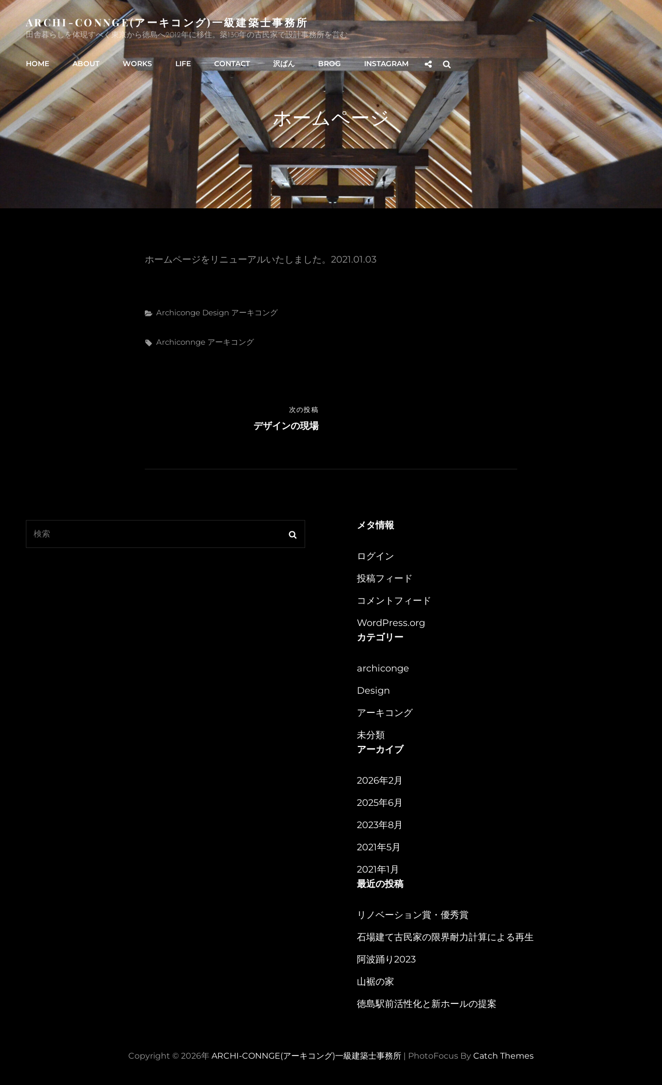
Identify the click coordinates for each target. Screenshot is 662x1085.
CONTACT (232, 63)
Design (215, 312)
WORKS (137, 63)
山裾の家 (375, 981)
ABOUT (85, 63)
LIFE (183, 63)
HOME (37, 63)
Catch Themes (503, 1056)
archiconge (178, 312)
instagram (386, 63)
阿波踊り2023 (386, 959)
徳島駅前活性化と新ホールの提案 (426, 1004)
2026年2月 (380, 780)
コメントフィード (394, 600)
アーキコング (254, 312)
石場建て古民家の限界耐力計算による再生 (445, 937)
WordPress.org (391, 623)
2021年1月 (378, 869)
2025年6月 (380, 802)
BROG (329, 63)
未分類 (371, 735)
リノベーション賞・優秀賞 (413, 915)
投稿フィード (385, 578)
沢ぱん (284, 63)
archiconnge (180, 342)
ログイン (375, 556)
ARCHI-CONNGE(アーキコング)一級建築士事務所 (167, 22)
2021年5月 (379, 847)
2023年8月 (380, 825)
